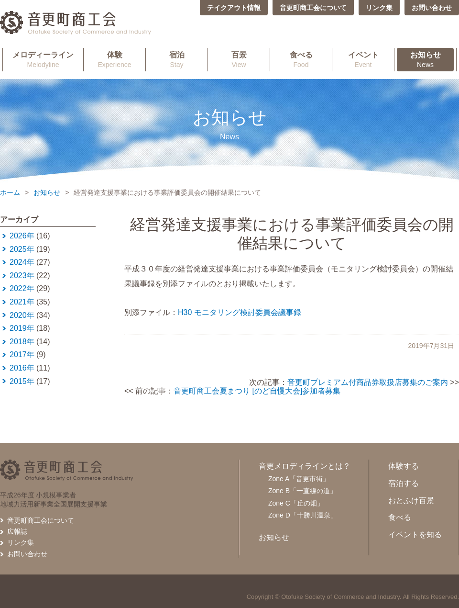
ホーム (10, 192)
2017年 (22, 354)
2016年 (22, 368)
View (238, 59)
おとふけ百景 (411, 500)
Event (363, 59)
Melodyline (43, 59)
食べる (399, 517)
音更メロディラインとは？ (304, 466)
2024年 (22, 262)
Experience (114, 59)
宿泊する (403, 483)
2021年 (22, 302)
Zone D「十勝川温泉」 (302, 515)
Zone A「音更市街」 (298, 479)
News (425, 59)
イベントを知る (415, 534)
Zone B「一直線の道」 (302, 491)
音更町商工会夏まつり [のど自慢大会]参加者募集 (257, 391)
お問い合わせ (432, 7)
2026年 (22, 236)
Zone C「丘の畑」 (296, 503)
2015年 (22, 381)
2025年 (22, 249)
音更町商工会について (313, 7)
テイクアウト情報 (234, 7)
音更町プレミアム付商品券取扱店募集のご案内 (367, 382)
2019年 (22, 328)
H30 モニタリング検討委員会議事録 (239, 312)
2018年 (22, 342)
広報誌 (17, 531)
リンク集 (379, 7)
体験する (403, 466)
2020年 (22, 315)
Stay (176, 59)
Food (301, 59)
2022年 (22, 288)
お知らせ (46, 192)
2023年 (22, 275)
